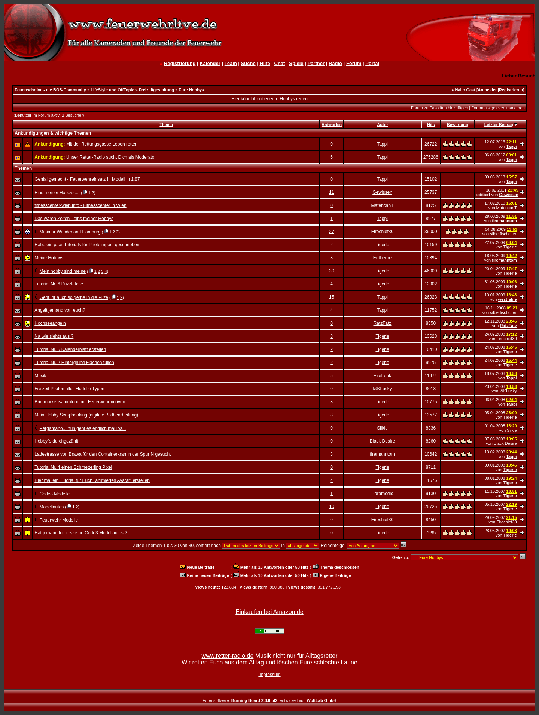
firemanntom (504, 221)
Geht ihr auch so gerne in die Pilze (74, 297)
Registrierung (180, 63)
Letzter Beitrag (498, 124)
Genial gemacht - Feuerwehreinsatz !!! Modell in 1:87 (87, 179)
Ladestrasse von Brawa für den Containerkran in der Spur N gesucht (102, 454)
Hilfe (264, 63)
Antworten (332, 124)
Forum (353, 63)
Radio (335, 63)
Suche (248, 63)
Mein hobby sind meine (63, 271)
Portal (372, 63)
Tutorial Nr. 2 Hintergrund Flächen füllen (74, 362)
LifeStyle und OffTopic (112, 90)
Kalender (210, 63)
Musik (40, 375)
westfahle (507, 299)
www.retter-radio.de (228, 656)
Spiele (296, 63)
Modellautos (52, 507)
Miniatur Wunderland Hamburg (70, 232)
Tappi (382, 144)
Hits (431, 124)
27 (331, 231)
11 (331, 192)
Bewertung (457, 124)
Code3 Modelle (55, 493)
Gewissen (382, 192)
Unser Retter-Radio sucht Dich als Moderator (111, 157)
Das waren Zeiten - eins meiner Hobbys (73, 218)
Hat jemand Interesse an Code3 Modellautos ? (80, 532)
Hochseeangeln (50, 323)
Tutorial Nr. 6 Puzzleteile (58, 284)
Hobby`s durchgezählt (56, 441)
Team (231, 63)
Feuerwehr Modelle (59, 520)
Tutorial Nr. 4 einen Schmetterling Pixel (73, 467)
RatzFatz (383, 323)
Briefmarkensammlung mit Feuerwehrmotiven (79, 401)
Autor (382, 124)
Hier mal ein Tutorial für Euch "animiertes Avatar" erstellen (92, 480)
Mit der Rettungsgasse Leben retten (102, 144)
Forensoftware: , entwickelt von (269, 700)
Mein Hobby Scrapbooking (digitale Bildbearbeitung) (86, 415)
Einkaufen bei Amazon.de (269, 612)
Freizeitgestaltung (156, 90)
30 (331, 271)
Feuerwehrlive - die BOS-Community (50, 90)
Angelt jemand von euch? (59, 310)
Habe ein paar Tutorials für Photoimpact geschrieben (86, 244)
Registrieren (511, 90)
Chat (279, 63)
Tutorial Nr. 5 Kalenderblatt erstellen (70, 349)
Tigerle (382, 244)
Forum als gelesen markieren (497, 108)
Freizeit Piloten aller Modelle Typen (69, 388)
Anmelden (488, 90)
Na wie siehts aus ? (53, 336)
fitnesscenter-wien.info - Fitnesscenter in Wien (80, 205)
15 (331, 297)
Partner (316, 63)
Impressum (269, 674)
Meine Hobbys (48, 257)
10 (331, 506)
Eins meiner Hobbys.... (57, 192)
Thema (166, 124)
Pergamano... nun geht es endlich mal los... (83, 428)
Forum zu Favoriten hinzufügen (439, 108)
